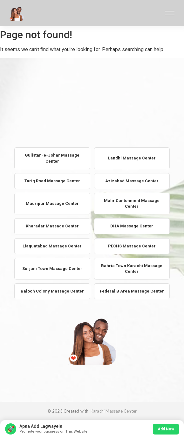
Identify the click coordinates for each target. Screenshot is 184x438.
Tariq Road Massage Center (52, 181)
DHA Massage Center (131, 226)
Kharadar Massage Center (52, 226)
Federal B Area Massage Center (132, 291)
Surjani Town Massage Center (52, 268)
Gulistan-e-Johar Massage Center (52, 158)
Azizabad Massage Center (132, 181)
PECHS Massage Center (132, 246)
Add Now (166, 429)
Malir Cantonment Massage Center (132, 203)
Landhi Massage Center (132, 158)
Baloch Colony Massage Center (52, 291)
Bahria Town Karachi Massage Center (131, 268)
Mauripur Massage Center (52, 203)
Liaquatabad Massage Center (52, 246)
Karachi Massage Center (113, 411)
